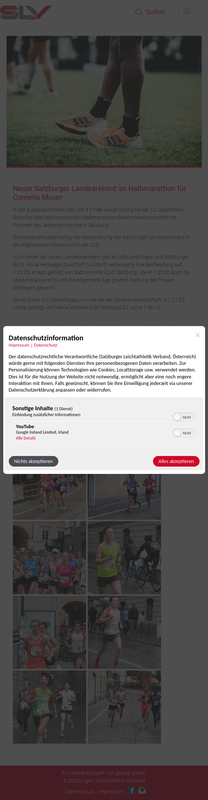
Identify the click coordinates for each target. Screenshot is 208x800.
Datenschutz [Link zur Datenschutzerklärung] (45, 345)
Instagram (142, 790)
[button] (177, 417)
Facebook (131, 790)
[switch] (184, 416)
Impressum (111, 792)
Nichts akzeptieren (33, 461)
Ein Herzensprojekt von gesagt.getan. (104, 773)
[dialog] (104, 400)
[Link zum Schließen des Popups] (198, 335)
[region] (104, 424)
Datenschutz (80, 792)
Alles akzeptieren (176, 461)
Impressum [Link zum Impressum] (19, 345)
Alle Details (26, 438)
